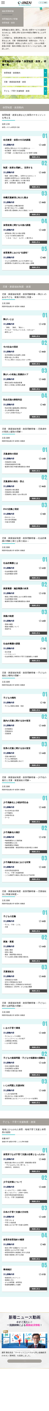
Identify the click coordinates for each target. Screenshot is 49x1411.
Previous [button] (4, 1341)
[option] (24, 1343)
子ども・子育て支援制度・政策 (17, 91)
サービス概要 (43, 2)
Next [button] (45, 1341)
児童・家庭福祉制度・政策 (15, 82)
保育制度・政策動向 (12, 73)
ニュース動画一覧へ (24, 1360)
